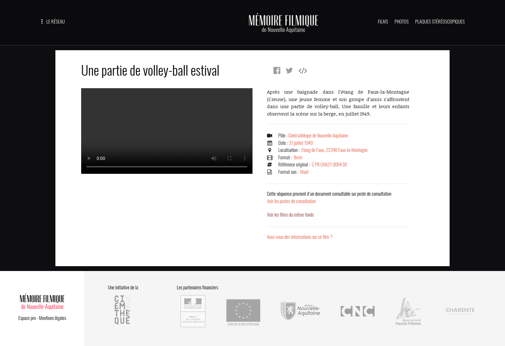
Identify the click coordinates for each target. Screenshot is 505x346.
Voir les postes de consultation (329, 197)
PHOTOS (402, 21)
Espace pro (27, 318)
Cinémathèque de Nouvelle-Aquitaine (318, 135)
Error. (166, 131)
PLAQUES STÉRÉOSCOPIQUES (440, 21)
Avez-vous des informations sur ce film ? (299, 237)
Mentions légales (52, 318)
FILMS (383, 21)
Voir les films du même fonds (290, 214)
